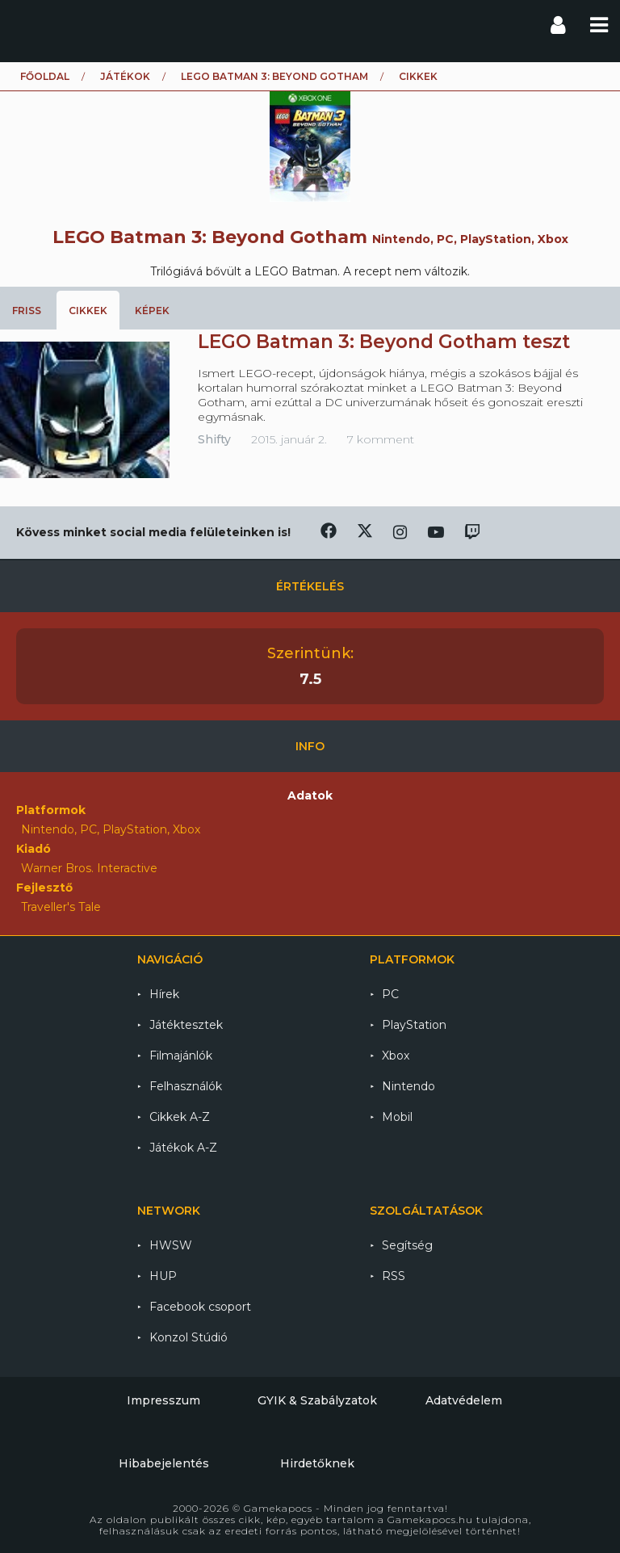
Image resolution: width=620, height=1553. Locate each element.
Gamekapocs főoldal (27, 24)
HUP (163, 1276)
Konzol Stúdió (188, 1337)
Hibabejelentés (164, 1463)
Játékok (125, 76)
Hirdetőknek (317, 1463)
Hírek (164, 994)
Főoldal (44, 76)
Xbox (395, 1055)
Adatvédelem (463, 1400)
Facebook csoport (200, 1306)
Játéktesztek (186, 1025)
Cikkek (88, 310)
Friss (26, 310)
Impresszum (163, 1400)
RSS (393, 1276)
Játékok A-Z (183, 1147)
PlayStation (414, 1025)
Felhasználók (185, 1086)
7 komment (380, 439)
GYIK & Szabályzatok (317, 1400)
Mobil (397, 1117)
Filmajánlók (180, 1055)
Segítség (407, 1245)
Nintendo (408, 1086)
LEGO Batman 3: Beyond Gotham (274, 76)
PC (390, 994)
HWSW (170, 1245)
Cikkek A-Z (179, 1117)
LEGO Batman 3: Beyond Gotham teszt (384, 341)
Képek (152, 310)
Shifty (214, 439)
